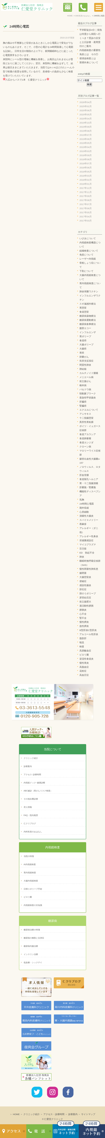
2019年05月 (85, 143)
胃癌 (81, 353)
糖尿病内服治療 (31, 946)
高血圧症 (84, 675)
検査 (81, 646)
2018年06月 (85, 167)
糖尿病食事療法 (87, 324)
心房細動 (84, 512)
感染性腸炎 (85, 585)
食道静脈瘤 (85, 438)
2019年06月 (85, 139)
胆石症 (82, 589)
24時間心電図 (19, 26)
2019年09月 (85, 127)
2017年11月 (85, 192)
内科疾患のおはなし (33, 831)
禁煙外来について (88, 62)
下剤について (86, 271)
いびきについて (87, 238)
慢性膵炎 (84, 622)
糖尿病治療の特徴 (32, 930)
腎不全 (82, 618)
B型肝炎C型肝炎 (88, 630)
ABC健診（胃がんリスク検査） (38, 791)
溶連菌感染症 (86, 540)
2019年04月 (85, 147)
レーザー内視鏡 (87, 259)
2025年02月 (85, 106)
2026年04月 (85, 102)
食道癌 (82, 340)
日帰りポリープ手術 (33, 889)
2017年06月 (85, 208)
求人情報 (28, 807)
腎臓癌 (82, 406)
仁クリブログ (30, 823)
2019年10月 (85, 122)
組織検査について (88, 250)
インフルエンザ (87, 332)
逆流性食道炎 (86, 659)
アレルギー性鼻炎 (88, 536)
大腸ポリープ (86, 344)
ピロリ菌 (84, 654)
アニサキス (85, 414)
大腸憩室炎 (85, 577)
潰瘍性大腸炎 (86, 516)
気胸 (81, 499)
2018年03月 (85, 176)
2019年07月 (85, 135)
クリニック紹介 (31, 758)
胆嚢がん (84, 357)
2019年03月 (85, 151)
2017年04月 (85, 216)
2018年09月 (85, 155)
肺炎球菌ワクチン (88, 291)
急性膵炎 (84, 626)
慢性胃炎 (84, 663)
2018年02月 (85, 180)
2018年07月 (85, 163)
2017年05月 (85, 212)
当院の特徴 (29, 856)
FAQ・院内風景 (31, 815)
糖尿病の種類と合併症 (34, 938)
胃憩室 (82, 307)
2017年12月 (85, 188)
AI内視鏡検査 (30, 864)
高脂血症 (84, 667)
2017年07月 (85, 204)
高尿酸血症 (85, 650)
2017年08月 (85, 200)
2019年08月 (85, 131)
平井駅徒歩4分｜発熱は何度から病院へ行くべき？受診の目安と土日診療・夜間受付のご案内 (90, 38)
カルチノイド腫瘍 (88, 373)
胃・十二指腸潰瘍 (88, 483)
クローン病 (85, 446)
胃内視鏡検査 (30, 872)
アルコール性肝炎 (88, 634)
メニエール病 (86, 377)
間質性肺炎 (85, 365)
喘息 (81, 642)
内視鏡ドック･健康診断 (34, 783)
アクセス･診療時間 (32, 774)
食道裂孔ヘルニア (88, 479)
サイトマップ (88, 1114)
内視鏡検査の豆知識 (33, 905)
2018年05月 (85, 171)
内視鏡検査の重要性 (89, 50)
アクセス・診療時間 (53, 1114)
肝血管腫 (84, 475)
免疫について (86, 254)
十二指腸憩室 (86, 418)
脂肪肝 (82, 638)
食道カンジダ (86, 442)
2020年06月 (85, 110)
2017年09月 (85, 196)
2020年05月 (85, 114)
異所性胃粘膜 (86, 422)
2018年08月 (85, 159)
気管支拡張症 (86, 361)
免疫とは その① (88, 54)
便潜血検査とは (87, 58)
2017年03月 (85, 220)
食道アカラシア (87, 434)
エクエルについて (88, 410)
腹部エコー (85, 328)
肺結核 (82, 369)
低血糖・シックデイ (33, 962)
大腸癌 (82, 348)
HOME (16, 1114)
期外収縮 (84, 508)
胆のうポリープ (87, 593)
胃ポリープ (85, 336)
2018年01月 (85, 184)
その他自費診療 (31, 799)
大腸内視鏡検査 (31, 881)
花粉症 (82, 671)
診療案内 (28, 766)
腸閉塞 (82, 573)
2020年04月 (85, 118)
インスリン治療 (31, 954)
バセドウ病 (85, 389)
